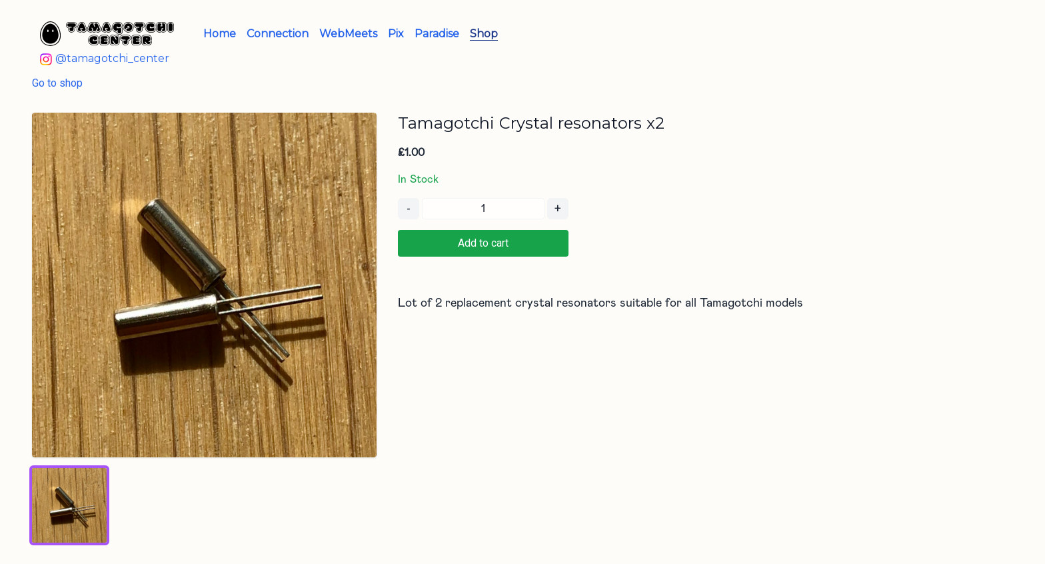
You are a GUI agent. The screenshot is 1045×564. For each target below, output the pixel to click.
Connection (278, 33)
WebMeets (348, 33)
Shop (484, 33)
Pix (396, 33)
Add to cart (483, 243)
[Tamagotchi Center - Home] (107, 33)
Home (219, 33)
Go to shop (57, 83)
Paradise (437, 33)
